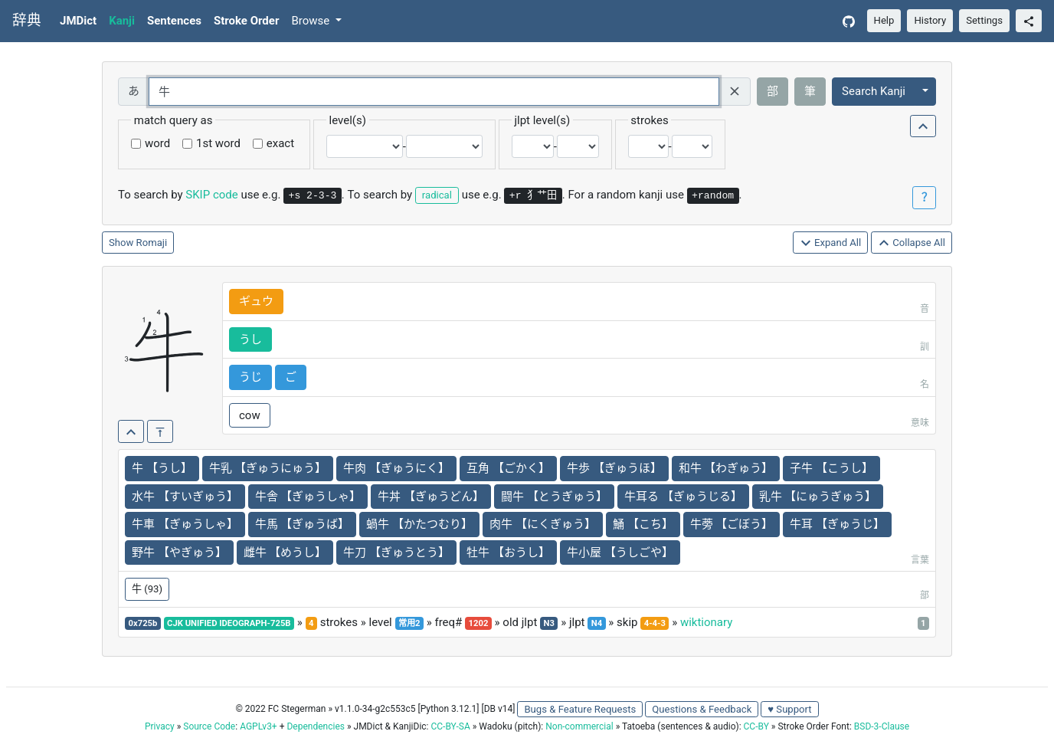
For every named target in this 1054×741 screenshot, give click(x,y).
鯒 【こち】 (643, 524)
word (157, 143)
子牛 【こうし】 (831, 468)
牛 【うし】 (162, 468)
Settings (984, 20)
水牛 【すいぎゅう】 (185, 496)
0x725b (143, 623)
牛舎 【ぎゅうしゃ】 (308, 496)
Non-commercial (579, 726)
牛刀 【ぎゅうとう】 (396, 552)
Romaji (152, 242)
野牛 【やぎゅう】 (179, 552)
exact (280, 143)
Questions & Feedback (701, 709)
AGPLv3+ (258, 726)
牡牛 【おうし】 (508, 552)
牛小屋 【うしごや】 (620, 552)
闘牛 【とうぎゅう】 (554, 496)
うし (250, 339)
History (930, 20)
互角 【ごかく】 (508, 468)
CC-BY (756, 726)
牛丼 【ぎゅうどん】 (431, 496)
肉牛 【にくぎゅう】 (542, 524)
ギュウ (256, 301)
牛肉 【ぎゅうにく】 (396, 468)
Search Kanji (873, 91)
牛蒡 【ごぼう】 (732, 524)
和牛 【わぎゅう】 (726, 468)
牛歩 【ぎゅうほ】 (614, 468)
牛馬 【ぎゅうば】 (302, 524)
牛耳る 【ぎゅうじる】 (683, 496)
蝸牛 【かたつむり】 (419, 524)
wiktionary (706, 622)
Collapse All (911, 243)
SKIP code (211, 195)
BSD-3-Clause (881, 726)
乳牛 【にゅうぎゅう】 (818, 496)
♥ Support (789, 709)
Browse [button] (311, 21)
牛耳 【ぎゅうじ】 (837, 524)
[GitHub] (848, 21)
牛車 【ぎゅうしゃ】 (185, 524)
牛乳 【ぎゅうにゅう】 (268, 468)
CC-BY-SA (450, 726)
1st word (218, 143)
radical (437, 195)
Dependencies (315, 726)
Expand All (831, 243)
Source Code (209, 726)
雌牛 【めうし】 (285, 552)
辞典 (26, 20)
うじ (250, 377)
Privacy (160, 726)
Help (884, 20)
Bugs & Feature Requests (580, 709)
